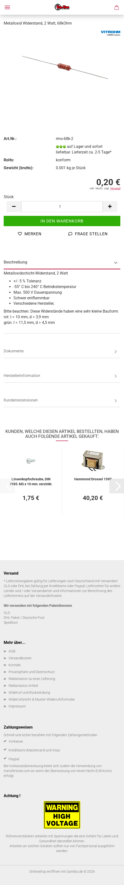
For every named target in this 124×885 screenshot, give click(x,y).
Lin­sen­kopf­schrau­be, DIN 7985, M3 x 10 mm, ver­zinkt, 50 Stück (31, 481)
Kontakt (15, 665)
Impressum (17, 706)
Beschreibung (15, 262)
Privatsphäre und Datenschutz (32, 672)
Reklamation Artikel (23, 686)
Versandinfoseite (49, 596)
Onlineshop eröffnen (44, 871)
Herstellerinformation (22, 375)
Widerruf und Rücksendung (29, 692)
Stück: (9, 196)
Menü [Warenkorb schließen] (7, 7)
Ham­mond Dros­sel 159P (93, 479)
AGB (12, 651)
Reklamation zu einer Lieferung (32, 679)
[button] (14, 206)
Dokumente (14, 351)
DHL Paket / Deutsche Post (24, 618)
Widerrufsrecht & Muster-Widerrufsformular (42, 699)
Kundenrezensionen (21, 400)
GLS (7, 613)
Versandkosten (20, 658)
